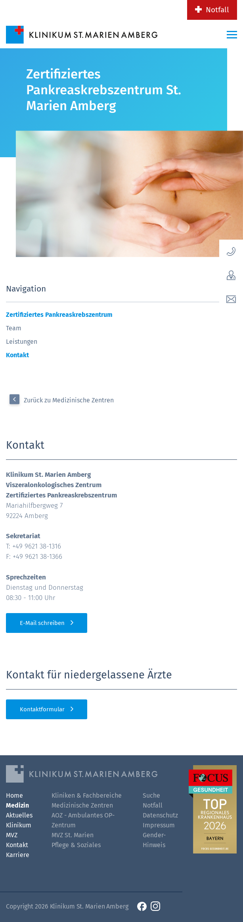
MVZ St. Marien (73, 835)
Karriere (17, 855)
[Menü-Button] (232, 34)
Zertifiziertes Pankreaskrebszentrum (59, 314)
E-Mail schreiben (42, 623)
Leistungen (21, 341)
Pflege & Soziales (76, 845)
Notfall (217, 9)
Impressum (159, 825)
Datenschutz (159, 815)
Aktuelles (19, 815)
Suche (151, 795)
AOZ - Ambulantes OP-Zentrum (83, 820)
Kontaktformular (42, 709)
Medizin (17, 805)
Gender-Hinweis (154, 840)
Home (14, 795)
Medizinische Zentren (82, 805)
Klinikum (18, 825)
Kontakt (17, 355)
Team (13, 328)
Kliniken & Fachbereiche (87, 795)
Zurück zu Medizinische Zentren (69, 400)
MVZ (11, 835)
